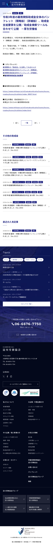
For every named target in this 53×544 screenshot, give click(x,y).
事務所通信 (36, 453)
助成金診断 (31, 450)
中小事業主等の (11, 453)
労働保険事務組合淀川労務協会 (34, 461)
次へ (36, 123)
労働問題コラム (32, 443)
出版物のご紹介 (7, 423)
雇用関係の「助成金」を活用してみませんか (19, 67)
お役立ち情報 (32, 432)
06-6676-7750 (10, 361)
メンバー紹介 (7, 410)
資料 (21, 13)
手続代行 (30, 413)
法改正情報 (31, 447)
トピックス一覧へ (26, 304)
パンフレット (33, 472)
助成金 (15, 13)
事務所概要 (6, 406)
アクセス (5, 426)
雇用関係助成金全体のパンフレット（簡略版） (20, 70)
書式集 (30, 437)
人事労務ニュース (18, 144)
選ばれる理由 (7, 413)
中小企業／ (11, 432)
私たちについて (8, 402)
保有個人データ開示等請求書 (32, 542)
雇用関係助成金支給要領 (14, 75)
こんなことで (35, 406)
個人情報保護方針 (17, 542)
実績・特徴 (31, 410)
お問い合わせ (32, 467)
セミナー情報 (7, 468)
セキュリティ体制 (8, 416)
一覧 (26, 123)
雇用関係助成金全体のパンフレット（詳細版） (20, 73)
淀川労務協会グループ (36, 477)
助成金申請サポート (34, 419)
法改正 (35, 157)
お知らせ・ (10, 460)
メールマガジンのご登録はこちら (20, 384)
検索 (29, 481)
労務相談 (30, 416)
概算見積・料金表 (8, 419)
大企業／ (36, 402)
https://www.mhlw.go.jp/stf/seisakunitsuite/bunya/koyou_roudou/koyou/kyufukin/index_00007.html (26, 92)
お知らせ (5, 464)
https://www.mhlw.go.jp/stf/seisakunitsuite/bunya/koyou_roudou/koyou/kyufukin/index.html (26, 108)
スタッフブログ (7, 471)
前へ (17, 123)
